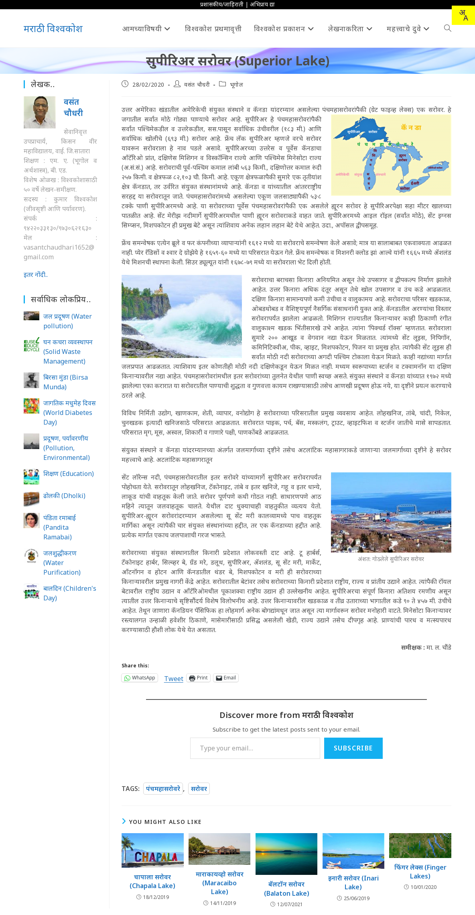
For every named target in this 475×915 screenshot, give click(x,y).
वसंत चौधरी (197, 84)
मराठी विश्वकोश (53, 28)
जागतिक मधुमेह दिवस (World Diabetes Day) (69, 413)
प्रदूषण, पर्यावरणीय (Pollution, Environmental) (66, 448)
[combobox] (463, 15)
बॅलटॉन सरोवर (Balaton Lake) (286, 888)
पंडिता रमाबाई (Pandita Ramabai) (59, 527)
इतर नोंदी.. (36, 274)
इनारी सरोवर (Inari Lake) (353, 882)
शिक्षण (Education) (68, 473)
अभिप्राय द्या (262, 4)
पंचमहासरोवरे (163, 788)
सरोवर (199, 788)
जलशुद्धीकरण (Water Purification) (62, 563)
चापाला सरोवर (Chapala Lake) (152, 881)
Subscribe (353, 748)
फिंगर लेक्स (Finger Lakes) (420, 871)
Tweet (173, 677)
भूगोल (237, 84)
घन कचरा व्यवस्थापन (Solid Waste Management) (68, 352)
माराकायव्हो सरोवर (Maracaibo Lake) (220, 883)
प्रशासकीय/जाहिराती (222, 4)
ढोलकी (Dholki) (64, 495)
